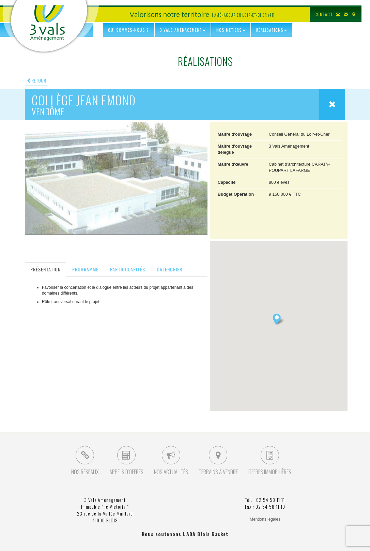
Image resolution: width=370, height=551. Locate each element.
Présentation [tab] (45, 269)
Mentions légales (265, 519)
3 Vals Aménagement (47, 23)
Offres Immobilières (269, 461)
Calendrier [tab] (169, 269)
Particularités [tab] (127, 269)
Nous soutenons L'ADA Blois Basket (185, 533)
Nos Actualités (171, 461)
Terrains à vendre (218, 461)
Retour (36, 80)
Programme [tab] (85, 269)
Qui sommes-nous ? (128, 30)
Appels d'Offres (126, 461)
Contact (323, 14)
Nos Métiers (230, 30)
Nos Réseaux (85, 461)
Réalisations (271, 30)
